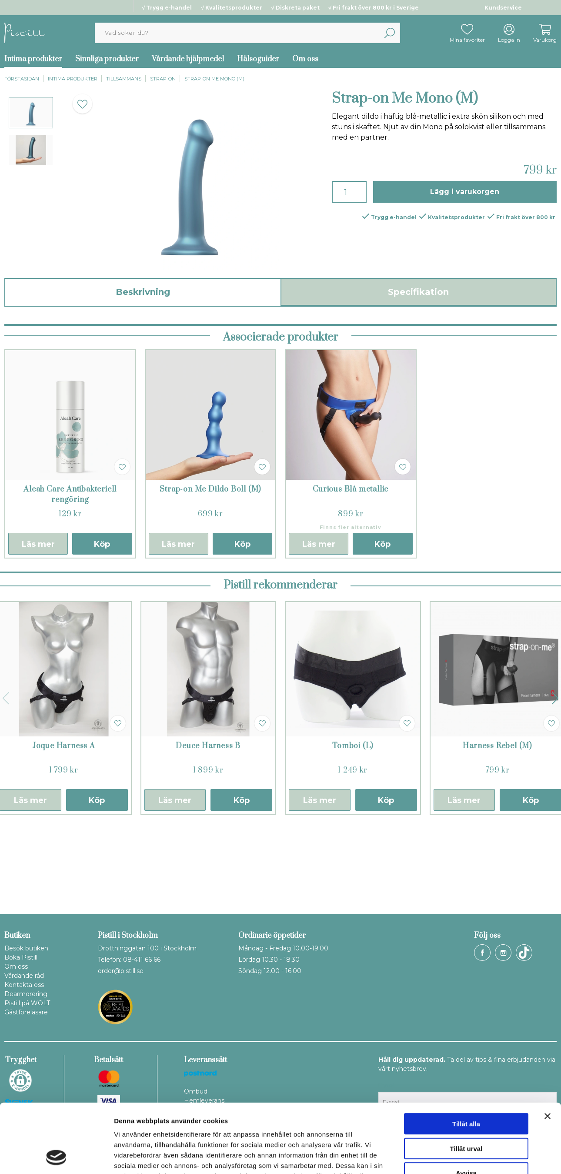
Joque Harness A (63, 831)
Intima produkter (72, 79)
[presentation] (31, 112)
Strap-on (163, 79)
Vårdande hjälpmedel (188, 59)
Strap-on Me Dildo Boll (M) (210, 574)
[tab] (31, 112)
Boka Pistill (20, 957)
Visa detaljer (472, 1157)
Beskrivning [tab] (143, 292)
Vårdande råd (24, 976)
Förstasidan (21, 79)
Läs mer (38, 629)
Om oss (305, 59)
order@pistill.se (121, 971)
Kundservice (503, 7)
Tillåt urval (466, 1083)
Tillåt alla (466, 1059)
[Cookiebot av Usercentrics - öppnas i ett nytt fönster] (56, 1157)
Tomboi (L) (352, 831)
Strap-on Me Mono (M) (214, 79)
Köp (102, 629)
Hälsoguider (258, 59)
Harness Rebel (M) (497, 831)
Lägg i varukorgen (464, 191)
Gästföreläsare (26, 1012)
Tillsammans (123, 79)
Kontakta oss (24, 985)
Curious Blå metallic (350, 574)
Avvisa (466, 1108)
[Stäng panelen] (547, 1051)
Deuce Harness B (208, 831)
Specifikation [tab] (418, 292)
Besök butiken (26, 948)
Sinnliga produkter (107, 59)
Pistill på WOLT (27, 1003)
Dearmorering (25, 994)
